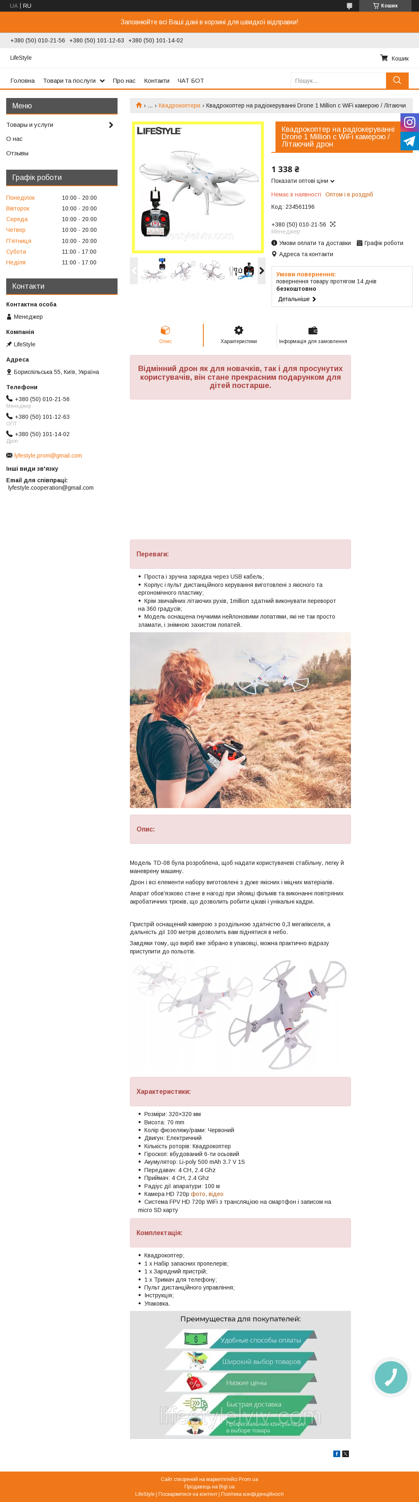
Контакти (156, 80)
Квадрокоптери (179, 105)
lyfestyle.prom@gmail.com (48, 455)
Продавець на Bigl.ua (209, 1487)
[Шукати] (397, 80)
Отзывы (17, 153)
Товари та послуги (69, 80)
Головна (22, 80)
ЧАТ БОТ (191, 80)
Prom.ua (248, 1479)
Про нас (124, 80)
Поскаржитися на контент (187, 1494)
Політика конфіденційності (252, 1494)
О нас (14, 138)
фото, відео (207, 1194)
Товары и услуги (29, 124)
